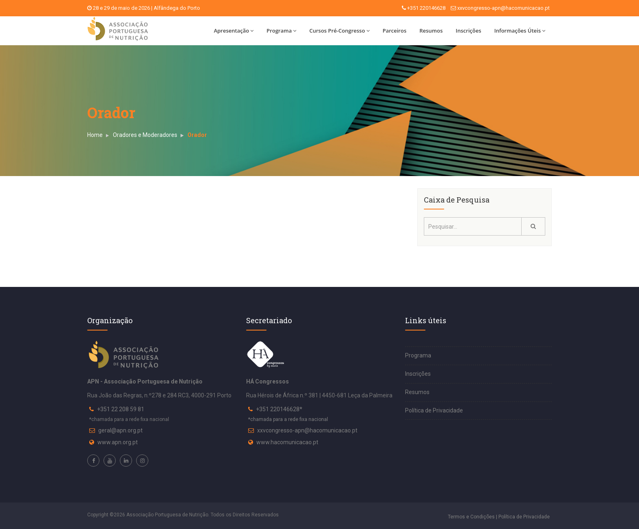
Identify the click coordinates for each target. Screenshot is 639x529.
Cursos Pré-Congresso (339, 30)
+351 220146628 (426, 8)
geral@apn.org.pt (120, 430)
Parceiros (395, 30)
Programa (281, 30)
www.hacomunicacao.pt (287, 442)
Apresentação (233, 30)
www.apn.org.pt (117, 442)
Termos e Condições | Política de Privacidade (499, 517)
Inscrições (468, 30)
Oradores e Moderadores (145, 135)
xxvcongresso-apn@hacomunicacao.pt (503, 8)
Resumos (431, 30)
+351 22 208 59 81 (120, 409)
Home (95, 135)
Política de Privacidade (434, 410)
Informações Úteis (519, 30)
